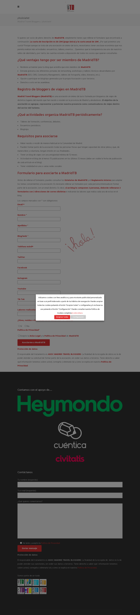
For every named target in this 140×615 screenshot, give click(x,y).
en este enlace (77, 313)
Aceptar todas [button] (62, 317)
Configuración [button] (78, 317)
